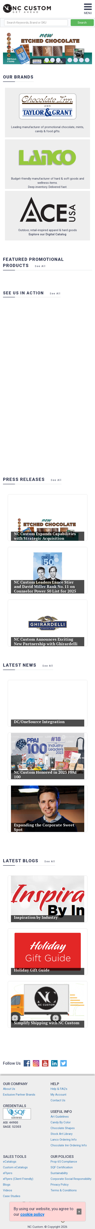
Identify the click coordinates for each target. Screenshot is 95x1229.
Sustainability (59, 1173)
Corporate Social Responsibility (71, 1179)
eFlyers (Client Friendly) (18, 1179)
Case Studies (11, 1196)
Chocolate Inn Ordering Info (69, 1145)
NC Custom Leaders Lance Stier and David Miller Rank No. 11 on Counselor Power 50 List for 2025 (45, 584)
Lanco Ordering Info (64, 1139)
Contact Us (58, 1100)
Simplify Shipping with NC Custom (47, 1019)
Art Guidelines (60, 1116)
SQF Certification (62, 1167)
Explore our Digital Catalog (47, 234)
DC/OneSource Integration (41, 718)
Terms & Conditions (64, 1190)
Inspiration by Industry (38, 914)
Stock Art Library (61, 1134)
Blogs (6, 1184)
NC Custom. (36, 1227)
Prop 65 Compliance (64, 1161)
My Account (58, 1094)
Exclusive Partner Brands (19, 1094)
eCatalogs (9, 1161)
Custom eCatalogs (15, 1167)
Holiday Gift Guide (34, 967)
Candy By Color (61, 1122)
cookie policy (32, 1214)
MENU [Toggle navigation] (88, 11)
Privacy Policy (60, 1184)
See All (40, 266)
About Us (9, 1089)
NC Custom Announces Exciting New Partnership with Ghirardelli (46, 638)
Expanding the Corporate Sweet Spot (45, 824)
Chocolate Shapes (63, 1128)
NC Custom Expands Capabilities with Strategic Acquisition (45, 533)
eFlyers (7, 1173)
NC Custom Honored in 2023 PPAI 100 (45, 771)
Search (82, 22)
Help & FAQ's (59, 1089)
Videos (7, 1190)
